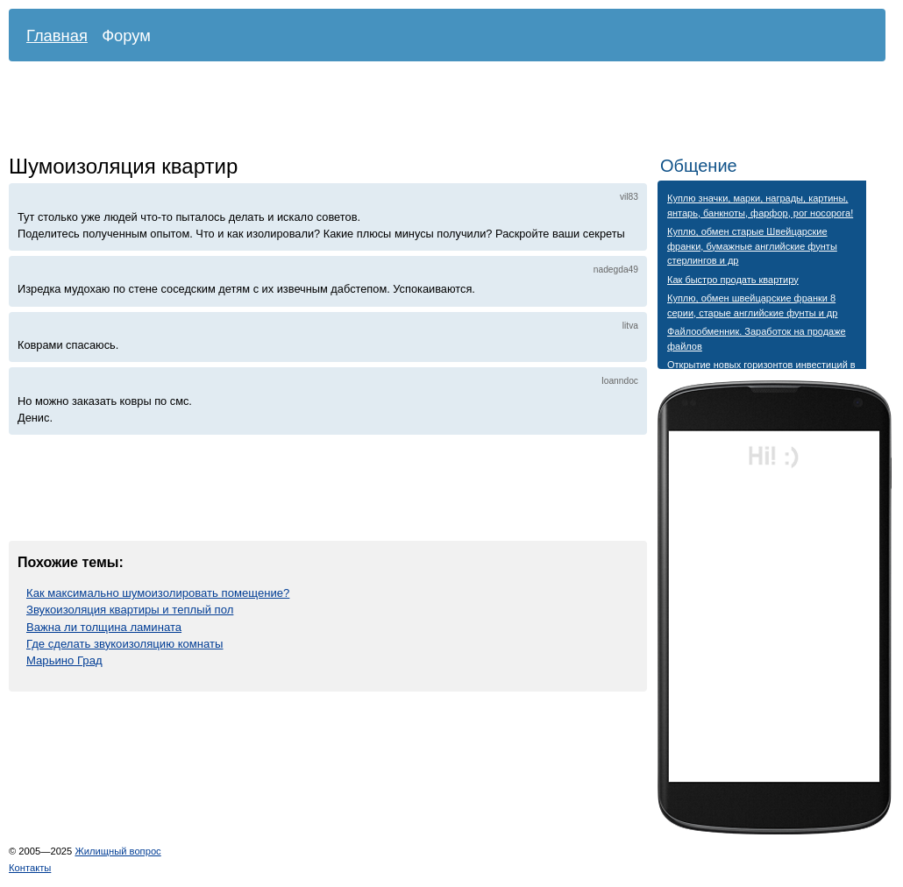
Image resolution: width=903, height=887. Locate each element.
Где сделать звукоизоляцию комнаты (125, 643)
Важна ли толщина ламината (103, 627)
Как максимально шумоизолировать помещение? (157, 593)
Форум (126, 35)
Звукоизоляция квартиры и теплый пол (129, 609)
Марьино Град (64, 660)
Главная (57, 35)
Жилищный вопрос (117, 851)
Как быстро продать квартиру (733, 279)
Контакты (30, 867)
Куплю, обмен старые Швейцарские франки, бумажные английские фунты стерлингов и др (752, 246)
